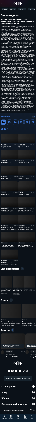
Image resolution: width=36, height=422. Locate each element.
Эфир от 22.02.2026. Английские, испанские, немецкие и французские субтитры (8, 212)
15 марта (3, 319)
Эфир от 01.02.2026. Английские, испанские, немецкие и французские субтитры (26, 230)
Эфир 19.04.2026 (6, 147)
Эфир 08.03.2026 (6, 194)
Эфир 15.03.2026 (23, 178)
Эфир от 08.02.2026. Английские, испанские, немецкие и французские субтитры (8, 230)
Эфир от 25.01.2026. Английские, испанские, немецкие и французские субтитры (8, 247)
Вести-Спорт (28, 289)
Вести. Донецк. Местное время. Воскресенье (17, 290)
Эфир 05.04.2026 (6, 162)
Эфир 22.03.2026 (6, 178)
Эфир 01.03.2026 (23, 194)
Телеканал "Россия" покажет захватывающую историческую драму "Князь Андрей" (10, 323)
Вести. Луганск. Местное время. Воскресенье (6, 290)
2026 (7, 129)
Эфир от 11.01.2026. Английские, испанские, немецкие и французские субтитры (8, 265)
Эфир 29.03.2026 (23, 162)
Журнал (17, 398)
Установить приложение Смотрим (18, 378)
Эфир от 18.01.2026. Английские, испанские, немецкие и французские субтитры (26, 247)
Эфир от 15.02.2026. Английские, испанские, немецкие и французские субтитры (26, 212)
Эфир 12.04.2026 (23, 147)
